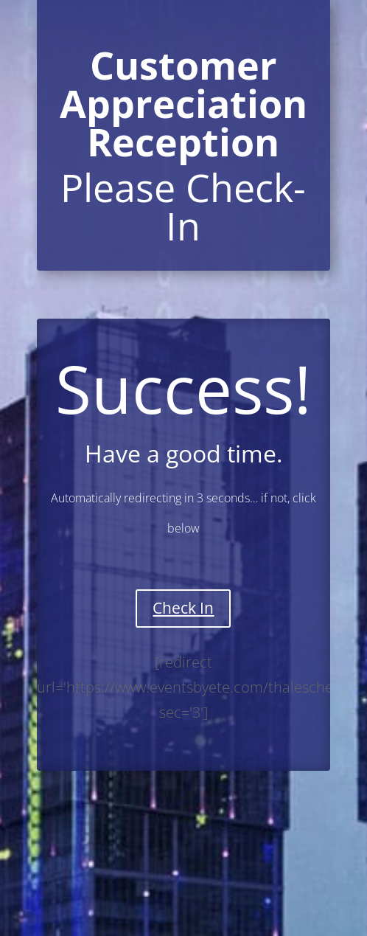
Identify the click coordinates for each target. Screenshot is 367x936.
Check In (183, 607)
